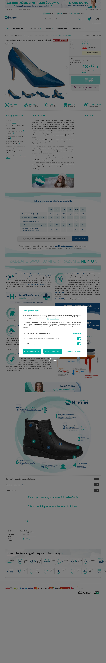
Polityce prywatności (53, 319)
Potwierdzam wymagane (53, 351)
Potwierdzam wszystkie (74, 351)
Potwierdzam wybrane (31, 351)
